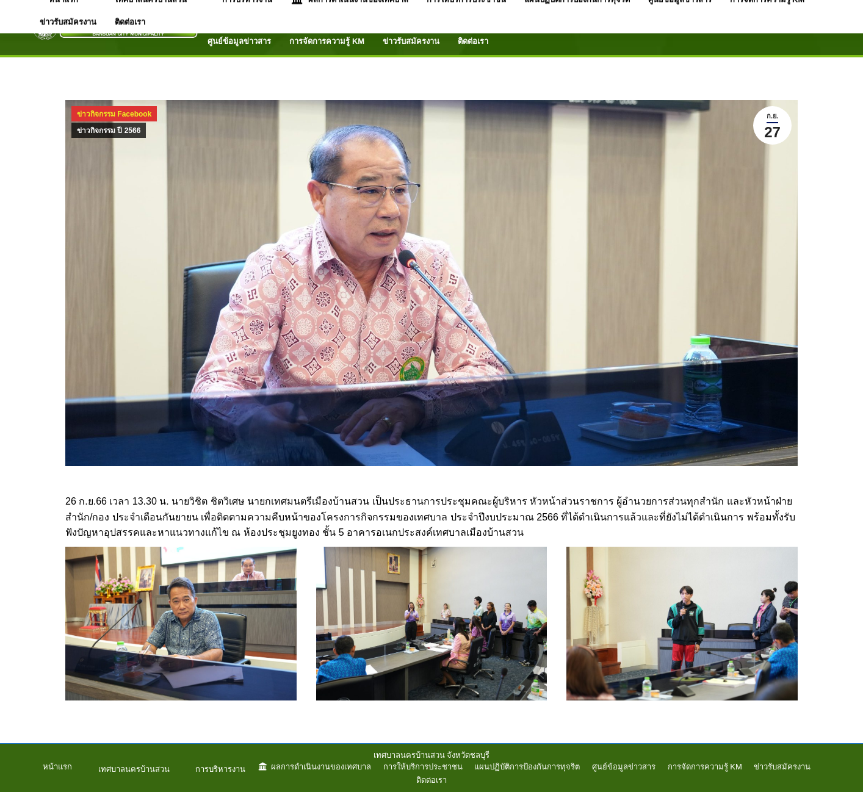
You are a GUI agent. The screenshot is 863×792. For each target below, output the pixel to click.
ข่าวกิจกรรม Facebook (114, 114)
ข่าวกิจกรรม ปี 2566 (108, 130)
